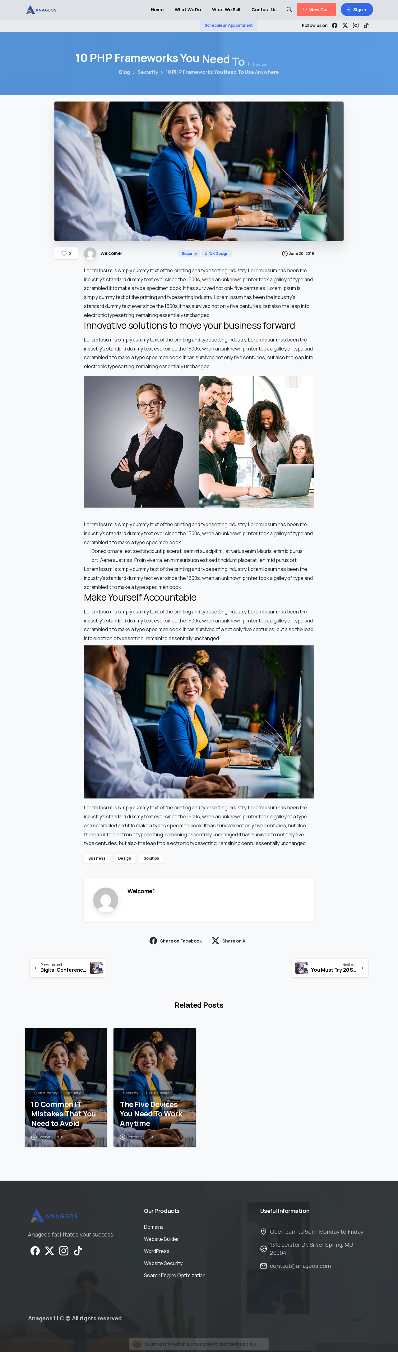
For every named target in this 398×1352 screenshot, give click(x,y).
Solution (151, 858)
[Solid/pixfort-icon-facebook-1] (35, 1254)
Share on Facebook (175, 940)
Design (124, 858)
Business (96, 858)
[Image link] (53, 1216)
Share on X (228, 940)
